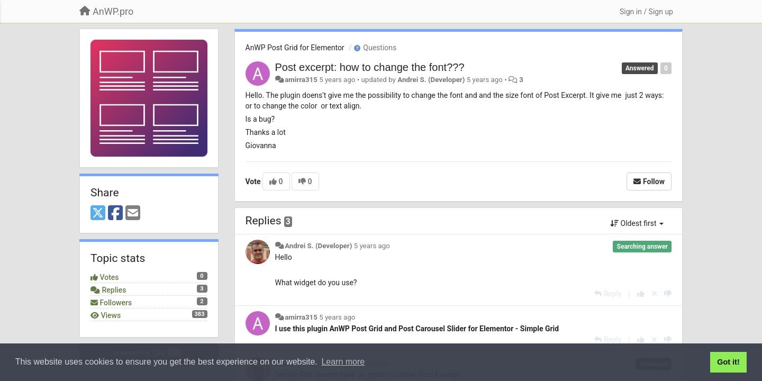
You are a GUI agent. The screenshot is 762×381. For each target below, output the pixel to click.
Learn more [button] (343, 361)
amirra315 (301, 80)
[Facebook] (115, 213)
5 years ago (372, 246)
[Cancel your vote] (654, 293)
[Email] (132, 213)
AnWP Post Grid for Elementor (295, 47)
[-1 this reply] (668, 293)
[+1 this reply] (641, 293)
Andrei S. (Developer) (431, 80)
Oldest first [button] (637, 223)
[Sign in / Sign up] (646, 12)
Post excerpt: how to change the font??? (370, 67)
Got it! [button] (728, 362)
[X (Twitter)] (97, 213)
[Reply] (607, 293)
